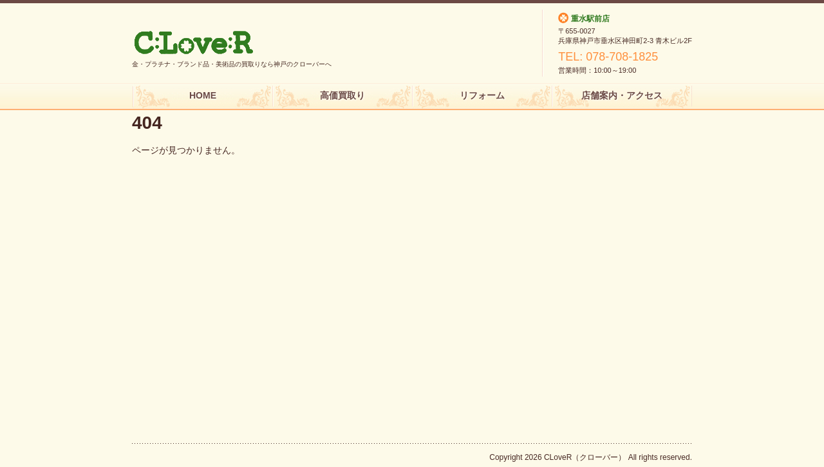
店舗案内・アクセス (621, 95)
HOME (202, 95)
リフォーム (482, 95)
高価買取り (342, 95)
